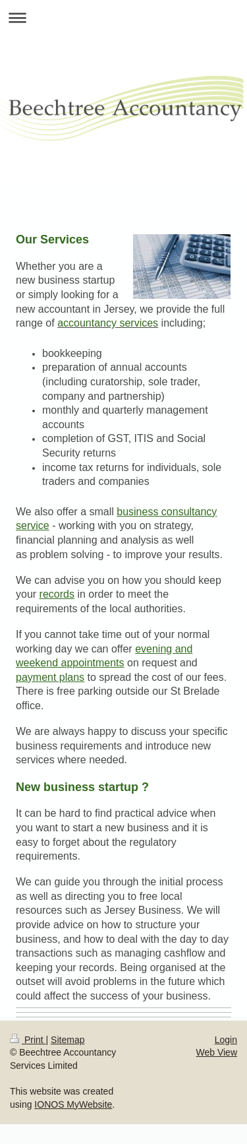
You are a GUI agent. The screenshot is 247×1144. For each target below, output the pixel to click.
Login (226, 1039)
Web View (216, 1052)
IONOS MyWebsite (73, 1104)
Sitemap (67, 1039)
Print (28, 1039)
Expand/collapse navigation (123, 17)
